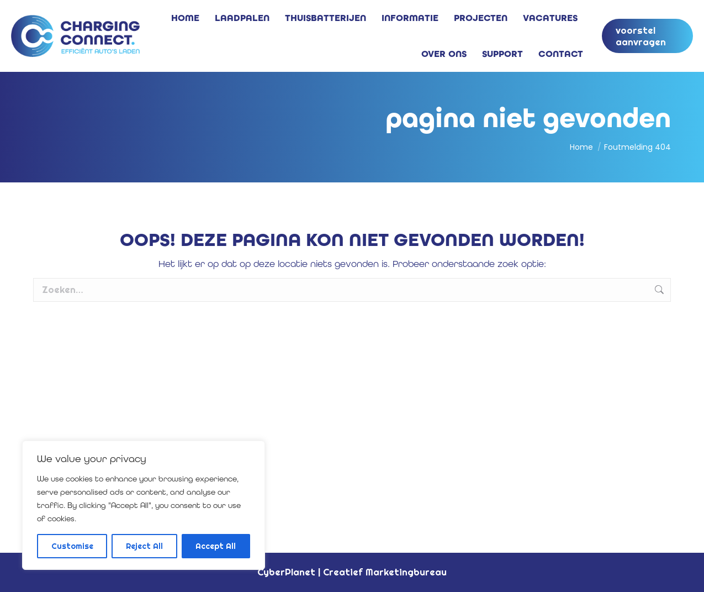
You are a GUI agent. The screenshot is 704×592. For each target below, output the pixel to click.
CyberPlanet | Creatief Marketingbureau (352, 572)
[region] (143, 505)
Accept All (215, 546)
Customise (72, 546)
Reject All (144, 546)
